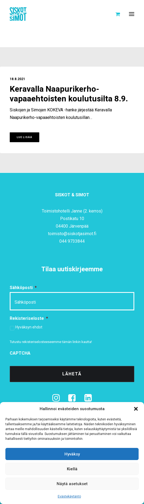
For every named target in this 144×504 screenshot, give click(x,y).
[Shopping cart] (115, 14)
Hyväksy (72, 454)
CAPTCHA (20, 353)
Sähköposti (23, 287)
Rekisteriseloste (29, 318)
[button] (136, 409)
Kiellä (72, 469)
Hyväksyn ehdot (28, 327)
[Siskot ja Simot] (18, 14)
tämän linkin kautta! (77, 342)
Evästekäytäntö (69, 496)
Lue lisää (24, 137)
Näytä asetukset (72, 483)
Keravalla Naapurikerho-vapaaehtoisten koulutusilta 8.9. (69, 94)
